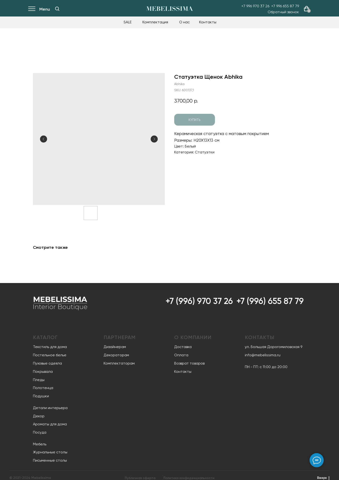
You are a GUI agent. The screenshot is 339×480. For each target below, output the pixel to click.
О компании (193, 337)
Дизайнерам (115, 347)
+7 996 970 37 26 (255, 6)
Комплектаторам (119, 363)
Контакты (207, 22)
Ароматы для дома (50, 424)
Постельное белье (49, 355)
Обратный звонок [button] (283, 12)
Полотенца (43, 388)
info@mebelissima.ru (262, 355)
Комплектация (155, 22)
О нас (184, 22)
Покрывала (43, 371)
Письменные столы (50, 460)
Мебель (39, 444)
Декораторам (116, 355)
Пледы (38, 379)
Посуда (39, 432)
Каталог (45, 337)
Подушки (41, 396)
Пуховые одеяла (47, 363)
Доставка (183, 347)
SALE (128, 22)
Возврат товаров (189, 363)
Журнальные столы (50, 452)
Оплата (181, 355)
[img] (57, 9)
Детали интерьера (50, 408)
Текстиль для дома (50, 347)
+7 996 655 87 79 (285, 6)
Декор (38, 416)
